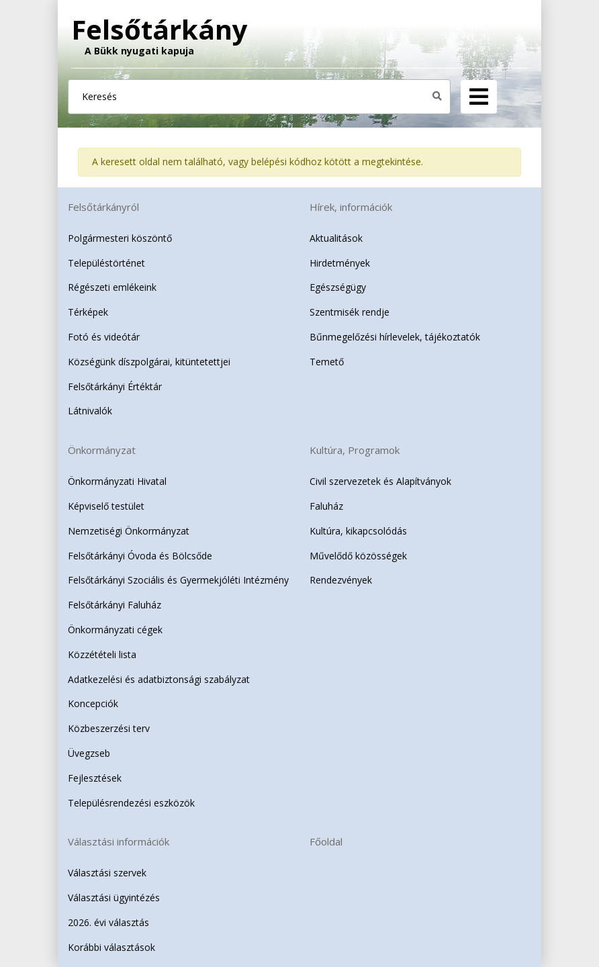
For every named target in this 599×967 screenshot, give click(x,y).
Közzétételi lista (102, 654)
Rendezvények (341, 579)
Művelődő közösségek (358, 555)
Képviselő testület (106, 506)
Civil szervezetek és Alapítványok (380, 481)
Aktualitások (336, 238)
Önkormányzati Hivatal (117, 481)
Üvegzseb (89, 753)
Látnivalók (90, 410)
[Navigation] (479, 96)
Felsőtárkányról (103, 207)
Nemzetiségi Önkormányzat (128, 530)
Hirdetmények (340, 263)
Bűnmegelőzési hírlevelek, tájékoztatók (395, 336)
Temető (327, 361)
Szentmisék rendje (349, 312)
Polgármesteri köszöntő (120, 238)
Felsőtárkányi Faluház (114, 604)
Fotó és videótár (104, 336)
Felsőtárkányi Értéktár (115, 386)
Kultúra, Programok (355, 450)
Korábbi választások (111, 947)
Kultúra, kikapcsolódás (358, 530)
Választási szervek (107, 872)
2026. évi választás (108, 922)
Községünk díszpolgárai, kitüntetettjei (149, 361)
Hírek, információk (351, 207)
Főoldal (326, 841)
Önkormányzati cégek (115, 629)
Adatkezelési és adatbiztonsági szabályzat (159, 679)
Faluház (326, 506)
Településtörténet (106, 263)
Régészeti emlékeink (112, 287)
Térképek (88, 312)
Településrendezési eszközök (131, 802)
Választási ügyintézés (114, 897)
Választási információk (118, 841)
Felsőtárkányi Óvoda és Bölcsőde (140, 555)
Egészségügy (338, 287)
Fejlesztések (95, 778)
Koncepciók (93, 703)
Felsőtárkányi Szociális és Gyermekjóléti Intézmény (178, 579)
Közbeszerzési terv (109, 728)
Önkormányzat (102, 450)
